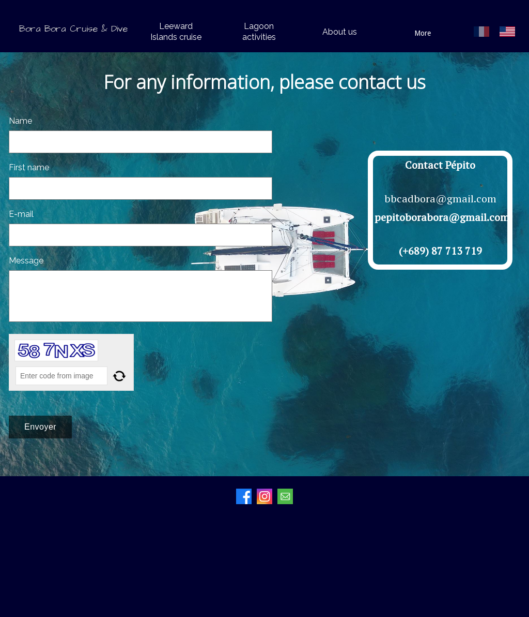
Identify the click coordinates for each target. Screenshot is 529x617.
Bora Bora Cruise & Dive (73, 28)
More (422, 33)
